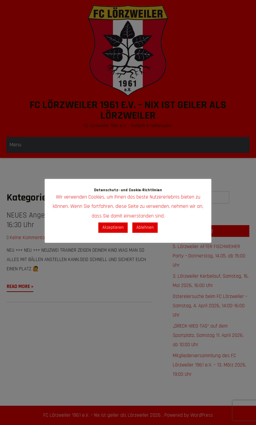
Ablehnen (145, 227)
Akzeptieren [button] (113, 227)
